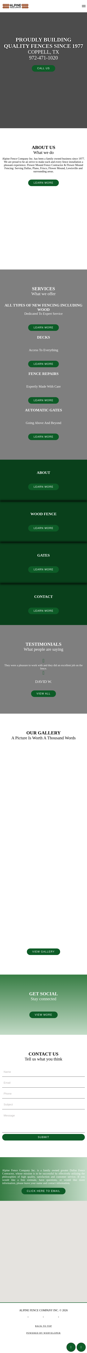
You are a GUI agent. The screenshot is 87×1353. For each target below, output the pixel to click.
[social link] (28, 1319)
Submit (43, 1139)
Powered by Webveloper (43, 1335)
